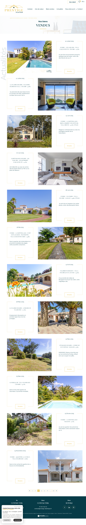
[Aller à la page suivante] (56, 491)
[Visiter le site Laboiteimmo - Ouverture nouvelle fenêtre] (43, 516)
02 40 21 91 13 (43, 506)
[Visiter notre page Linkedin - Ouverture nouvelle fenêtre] (69, 507)
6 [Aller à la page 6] (47, 490)
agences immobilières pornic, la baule (18, 18)
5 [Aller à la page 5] (44, 490)
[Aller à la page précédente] (29, 491)
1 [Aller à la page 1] (32, 490)
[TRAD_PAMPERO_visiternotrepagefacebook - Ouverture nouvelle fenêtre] (64, 507)
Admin (56, 513)
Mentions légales (51, 513)
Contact (80, 9)
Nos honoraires (39, 513)
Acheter (30, 9)
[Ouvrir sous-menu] (76, 9)
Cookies (70, 513)
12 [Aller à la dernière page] (53, 490)
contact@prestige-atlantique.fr (43, 508)
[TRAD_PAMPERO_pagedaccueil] (14, 12)
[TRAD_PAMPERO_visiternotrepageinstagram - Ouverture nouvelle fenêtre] (73, 507)
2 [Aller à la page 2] (35, 490)
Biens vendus (50, 9)
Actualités (60, 9)
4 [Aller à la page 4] (41, 490)
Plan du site (45, 513)
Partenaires (60, 513)
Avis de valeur (39, 9)
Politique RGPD (65, 513)
